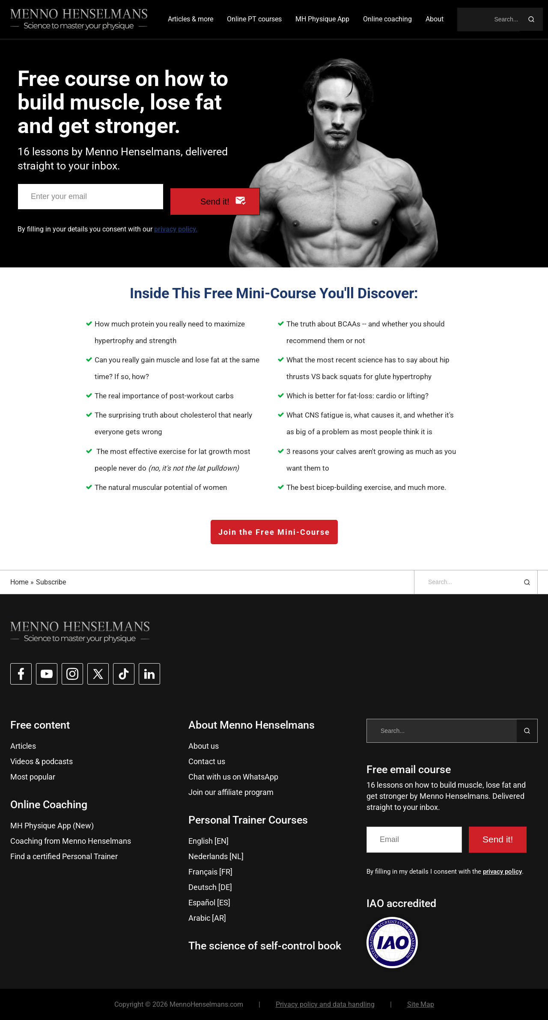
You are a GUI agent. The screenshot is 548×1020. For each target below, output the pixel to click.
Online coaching (387, 19)
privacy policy (502, 871)
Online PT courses (254, 19)
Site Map (420, 1004)
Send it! (214, 201)
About (435, 19)
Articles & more (190, 19)
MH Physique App (322, 19)
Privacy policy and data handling (325, 1004)
